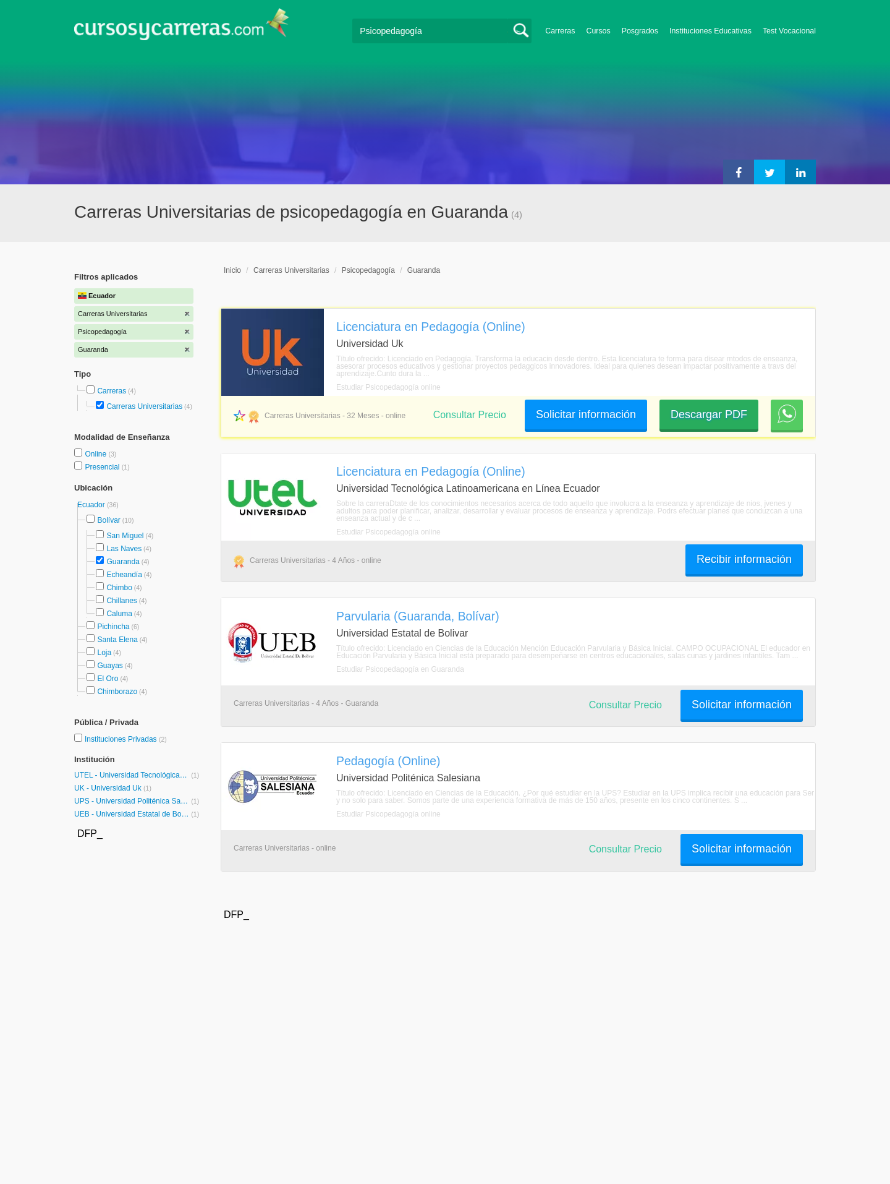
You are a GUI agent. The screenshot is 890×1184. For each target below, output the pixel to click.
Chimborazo (117, 691)
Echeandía (124, 574)
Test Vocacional (789, 31)
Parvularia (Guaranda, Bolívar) (417, 616)
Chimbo (119, 587)
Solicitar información (586, 414)
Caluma (119, 613)
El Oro (107, 678)
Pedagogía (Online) (388, 761)
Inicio (232, 270)
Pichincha (113, 626)
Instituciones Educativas (710, 31)
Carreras (560, 31)
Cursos (598, 31)
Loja (104, 652)
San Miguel (124, 535)
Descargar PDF (709, 414)
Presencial (103, 467)
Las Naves (124, 548)
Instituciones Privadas (126, 739)
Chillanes (121, 600)
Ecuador (92, 504)
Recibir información (744, 559)
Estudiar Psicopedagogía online (388, 387)
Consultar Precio (469, 415)
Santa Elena (117, 639)
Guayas (109, 665)
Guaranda (122, 561)
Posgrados (640, 31)
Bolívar (108, 520)
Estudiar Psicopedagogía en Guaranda (400, 669)
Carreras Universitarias (144, 406)
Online (96, 454)
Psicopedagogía (368, 270)
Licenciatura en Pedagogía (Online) (430, 326)
